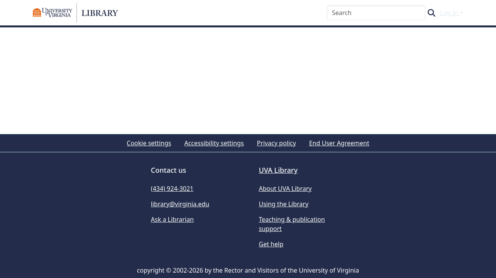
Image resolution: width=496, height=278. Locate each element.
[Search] (376, 12)
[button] (75, 12)
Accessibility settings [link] (214, 143)
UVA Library (278, 170)
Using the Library (283, 204)
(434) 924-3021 (172, 188)
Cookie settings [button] (149, 143)
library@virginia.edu (180, 204)
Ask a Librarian (172, 219)
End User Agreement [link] (339, 143)
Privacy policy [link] (276, 143)
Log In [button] (450, 12)
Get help (271, 244)
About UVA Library (285, 188)
